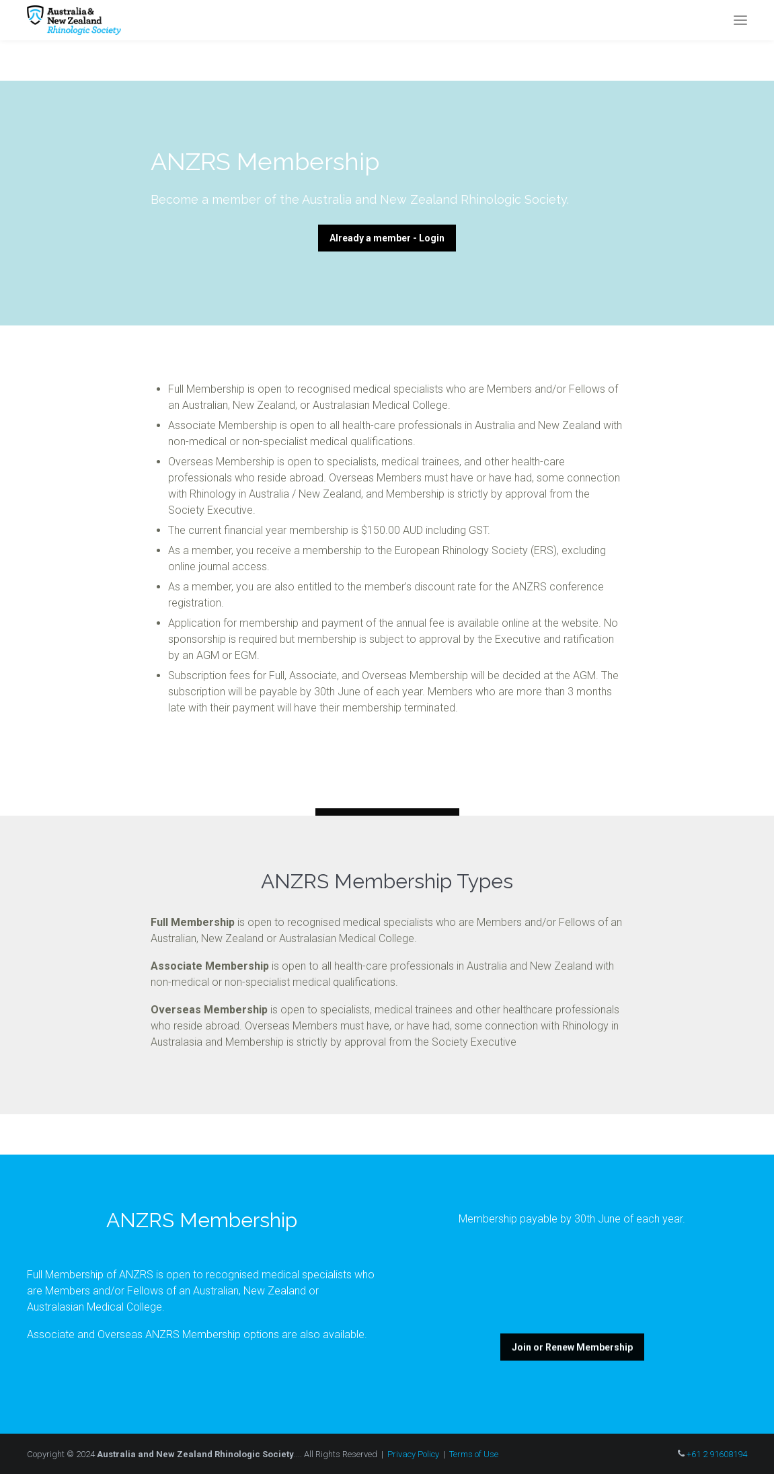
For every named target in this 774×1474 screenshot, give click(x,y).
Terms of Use (473, 1454)
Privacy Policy (413, 1454)
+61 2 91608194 (717, 1454)
